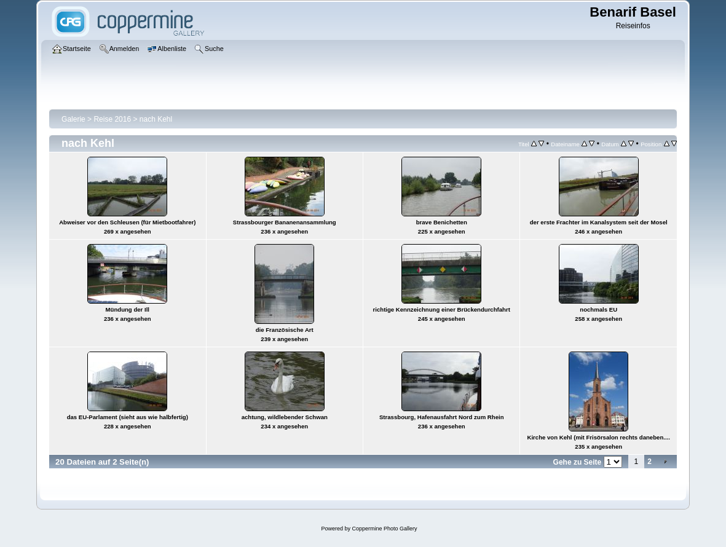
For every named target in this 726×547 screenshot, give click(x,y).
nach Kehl (156, 119)
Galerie (73, 119)
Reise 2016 (112, 119)
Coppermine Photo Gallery (384, 528)
